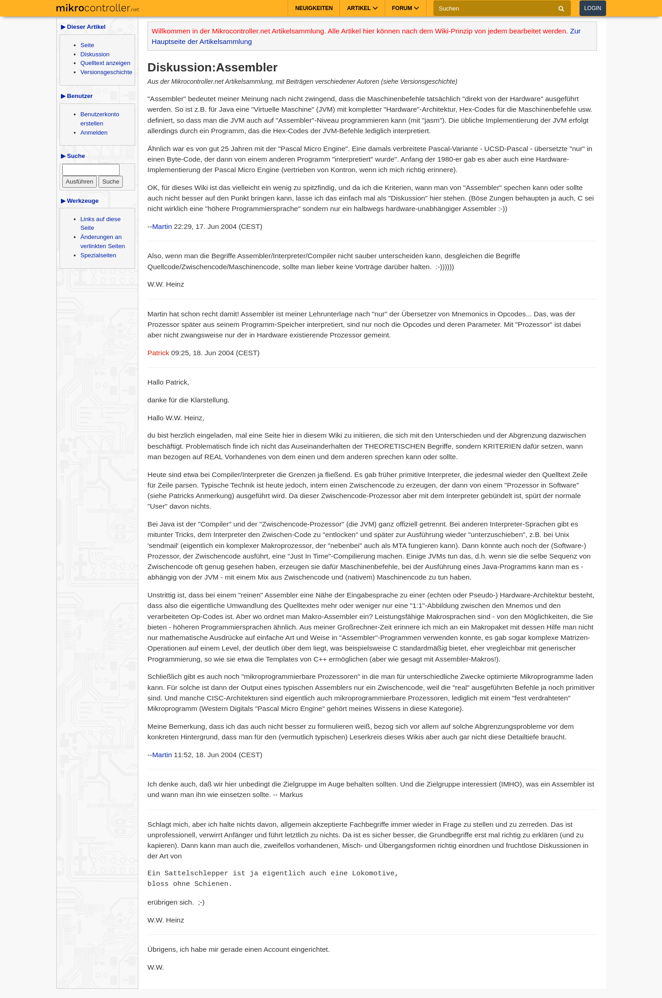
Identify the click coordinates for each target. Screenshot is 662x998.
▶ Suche (73, 155)
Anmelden (94, 132)
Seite (87, 45)
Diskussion (95, 54)
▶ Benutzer (77, 95)
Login (592, 8)
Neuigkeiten (314, 8)
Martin (162, 226)
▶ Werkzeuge (80, 200)
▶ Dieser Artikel (83, 26)
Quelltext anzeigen (106, 63)
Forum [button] (405, 8)
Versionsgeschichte (106, 72)
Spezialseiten (98, 255)
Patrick (158, 353)
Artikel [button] (362, 8)
